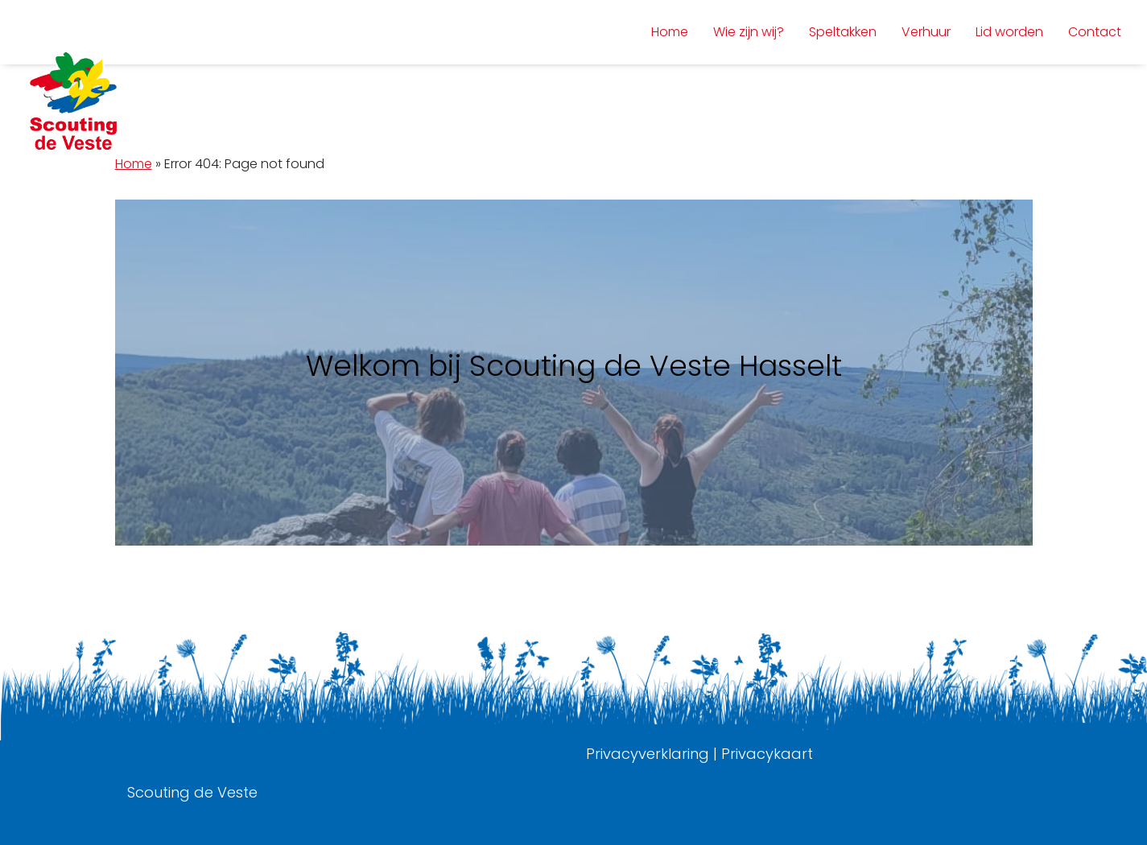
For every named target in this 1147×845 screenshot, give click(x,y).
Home (133, 164)
